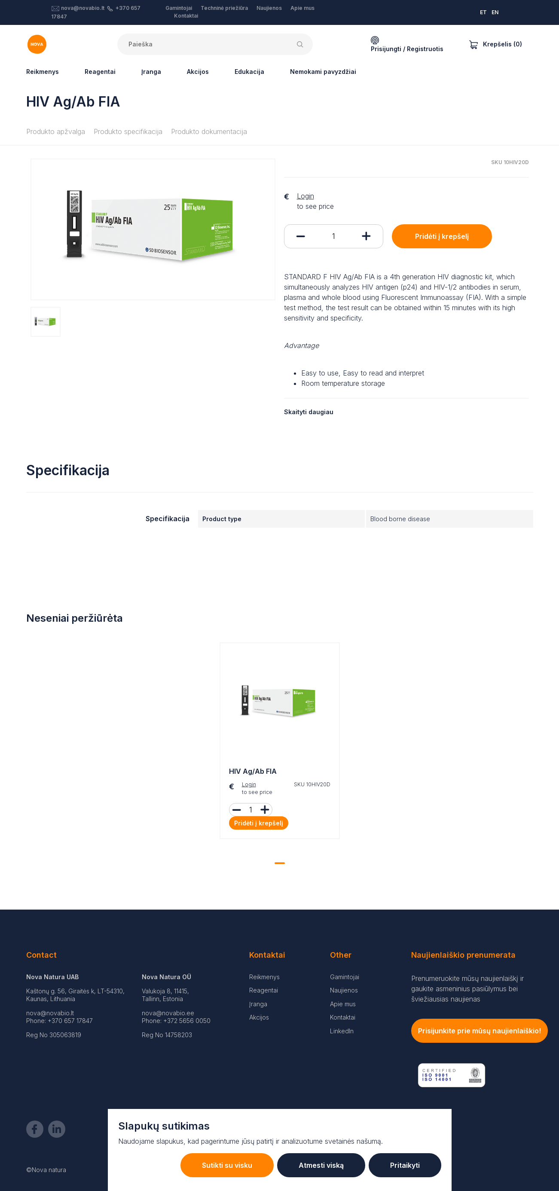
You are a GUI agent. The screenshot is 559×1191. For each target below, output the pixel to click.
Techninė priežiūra (224, 8)
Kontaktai (186, 15)
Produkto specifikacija (128, 131)
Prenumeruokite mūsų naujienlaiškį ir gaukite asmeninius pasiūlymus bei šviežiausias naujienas (467, 988)
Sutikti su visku (227, 1165)
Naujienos (269, 8)
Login (305, 196)
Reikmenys (42, 71)
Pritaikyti (405, 1165)
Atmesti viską (321, 1165)
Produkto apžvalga (55, 131)
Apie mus (302, 8)
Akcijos (198, 71)
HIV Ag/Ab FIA (253, 771)
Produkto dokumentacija (209, 131)
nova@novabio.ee (168, 1013)
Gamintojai (178, 8)
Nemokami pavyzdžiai (323, 71)
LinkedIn (342, 1031)
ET (483, 12)
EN (495, 12)
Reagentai (100, 71)
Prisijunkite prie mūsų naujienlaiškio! (479, 1030)
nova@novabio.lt (82, 8)
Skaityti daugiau (308, 411)
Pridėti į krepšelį (442, 236)
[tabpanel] (279, 743)
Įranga (151, 71)
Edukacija (249, 71)
